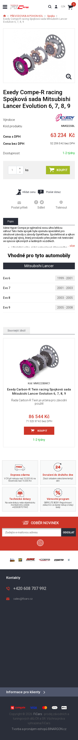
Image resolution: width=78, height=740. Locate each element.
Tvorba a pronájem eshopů (29, 729)
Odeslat (68, 532)
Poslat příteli (19, 204)
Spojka (51, 16)
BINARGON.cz (57, 729)
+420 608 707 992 (29, 588)
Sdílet (39, 204)
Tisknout (61, 204)
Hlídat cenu (26, 192)
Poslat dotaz (49, 192)
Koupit (58, 170)
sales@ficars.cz (23, 598)
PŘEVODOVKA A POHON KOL (26, 16)
